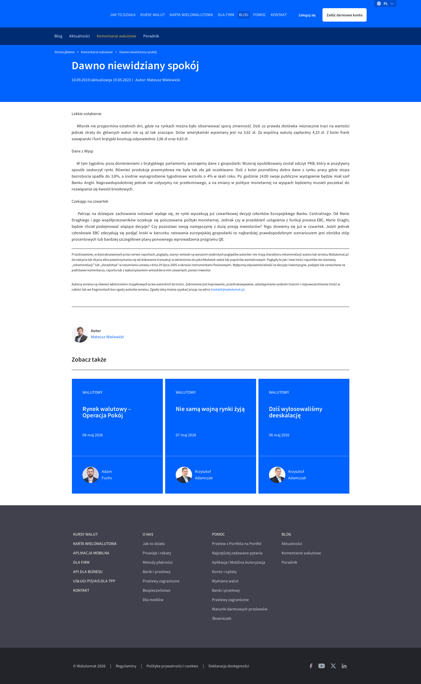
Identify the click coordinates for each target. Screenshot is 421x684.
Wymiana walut (225, 581)
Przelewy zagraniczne (161, 581)
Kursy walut (152, 14)
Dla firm (226, 14)
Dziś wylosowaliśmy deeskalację (295, 412)
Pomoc (259, 14)
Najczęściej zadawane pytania (237, 553)
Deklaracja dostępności (228, 666)
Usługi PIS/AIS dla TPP (94, 581)
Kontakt (279, 14)
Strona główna (64, 52)
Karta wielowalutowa (191, 14)
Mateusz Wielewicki (163, 79)
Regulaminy (126, 666)
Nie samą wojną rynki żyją (210, 409)
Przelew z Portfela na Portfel (236, 543)
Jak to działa (123, 14)
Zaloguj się (307, 15)
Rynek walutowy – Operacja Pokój (106, 412)
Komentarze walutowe (116, 36)
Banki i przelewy (156, 571)
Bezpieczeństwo (156, 590)
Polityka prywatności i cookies (172, 666)
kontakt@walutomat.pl (227, 289)
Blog (244, 14)
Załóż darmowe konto (345, 15)
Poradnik (151, 36)
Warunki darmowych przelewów (240, 609)
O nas (148, 534)
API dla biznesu (88, 571)
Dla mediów (153, 599)
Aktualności (79, 36)
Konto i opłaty (224, 571)
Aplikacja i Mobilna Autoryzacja (238, 562)
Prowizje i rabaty (157, 553)
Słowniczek (221, 618)
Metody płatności (157, 562)
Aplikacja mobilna (91, 553)
